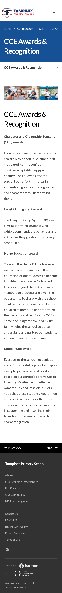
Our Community (15, 494)
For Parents (12, 488)
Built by (22, 573)
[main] (31, 237)
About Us (11, 475)
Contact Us (11, 513)
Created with (24, 565)
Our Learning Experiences (21, 482)
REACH (9, 520)
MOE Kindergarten (17, 501)
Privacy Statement (15, 533)
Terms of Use (12, 539)
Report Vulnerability (16, 526)
